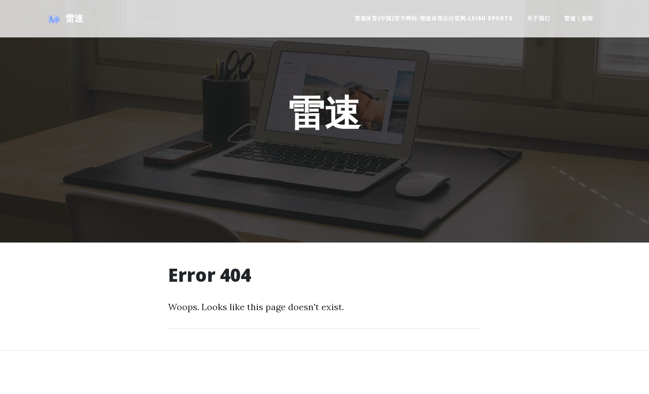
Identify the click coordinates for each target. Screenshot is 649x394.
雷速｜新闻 (578, 18)
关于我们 (538, 18)
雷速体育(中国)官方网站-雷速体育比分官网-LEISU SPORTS (434, 18)
